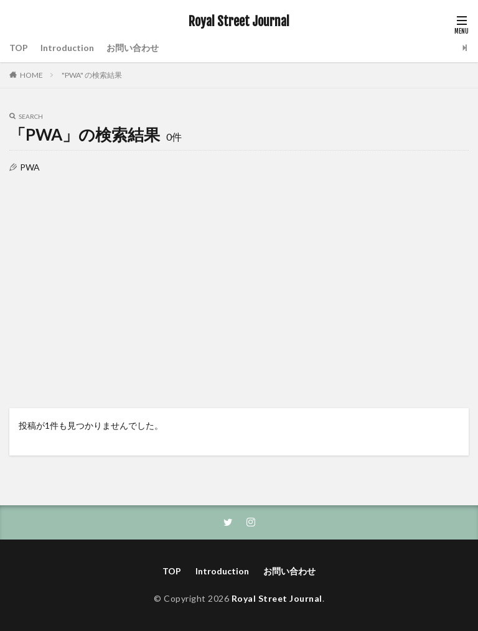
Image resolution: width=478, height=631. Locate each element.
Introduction (67, 47)
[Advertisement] (239, 284)
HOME (31, 75)
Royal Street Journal (239, 22)
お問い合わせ (132, 47)
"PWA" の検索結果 (92, 75)
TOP (18, 47)
